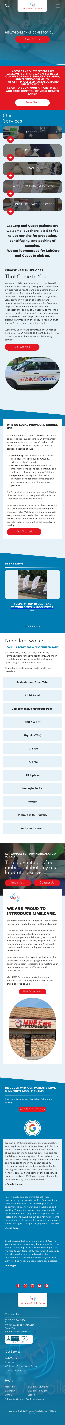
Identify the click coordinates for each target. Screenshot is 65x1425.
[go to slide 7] (39, 626)
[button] (58, 6)
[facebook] (18, 1286)
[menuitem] (32, 1358)
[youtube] (40, 1286)
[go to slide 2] (28, 626)
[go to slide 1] (25, 626)
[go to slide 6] (37, 626)
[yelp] (47, 1286)
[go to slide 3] (30, 626)
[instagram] (32, 1286)
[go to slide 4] (32, 626)
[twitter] (25, 1286)
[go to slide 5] (34, 626)
